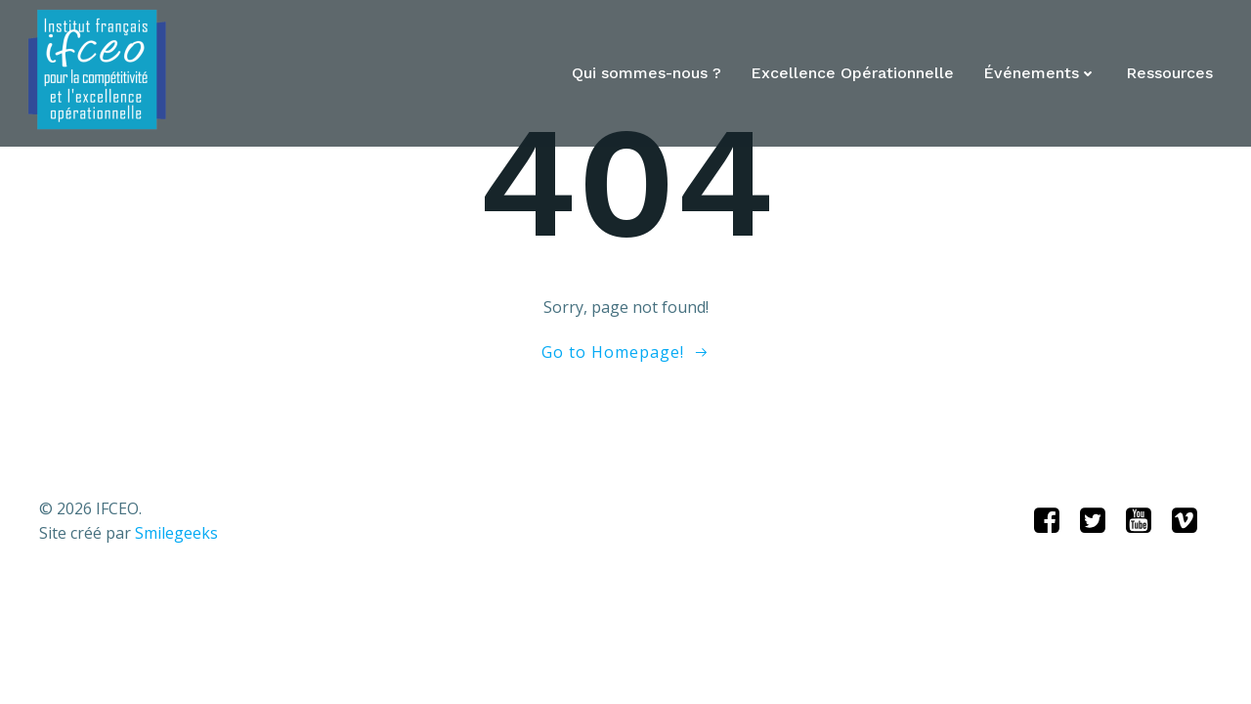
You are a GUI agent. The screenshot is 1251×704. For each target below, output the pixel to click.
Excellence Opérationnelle (852, 73)
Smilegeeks (176, 533)
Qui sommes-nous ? (646, 73)
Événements (1040, 73)
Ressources (1169, 73)
